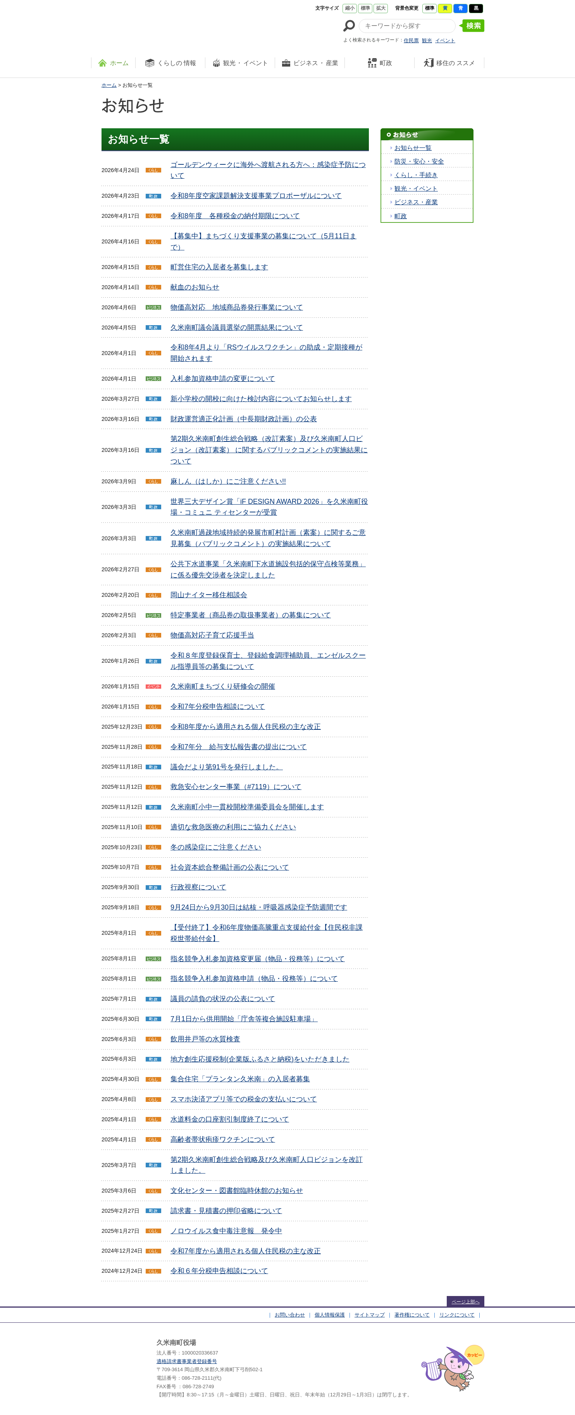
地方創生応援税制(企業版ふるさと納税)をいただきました (259, 1059)
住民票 (411, 40)
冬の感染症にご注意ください (215, 847)
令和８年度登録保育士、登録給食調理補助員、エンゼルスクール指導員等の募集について (268, 660)
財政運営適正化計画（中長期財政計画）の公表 (243, 419)
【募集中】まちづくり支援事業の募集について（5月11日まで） (263, 241)
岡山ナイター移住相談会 (208, 595)
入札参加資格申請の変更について (222, 379)
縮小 (350, 8)
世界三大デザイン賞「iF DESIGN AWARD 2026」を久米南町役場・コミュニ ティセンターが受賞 (269, 507)
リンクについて (457, 1315)
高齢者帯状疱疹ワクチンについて (222, 1139)
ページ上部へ (466, 1302)
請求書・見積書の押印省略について (226, 1211)
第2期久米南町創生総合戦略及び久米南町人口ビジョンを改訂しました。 (266, 1165)
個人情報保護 (330, 1315)
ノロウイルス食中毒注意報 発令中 (226, 1231)
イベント (445, 40)
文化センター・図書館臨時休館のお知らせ (236, 1190)
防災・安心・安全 (419, 161)
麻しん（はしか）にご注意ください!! (228, 481)
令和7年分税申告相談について (217, 706)
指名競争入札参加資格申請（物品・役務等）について (254, 978)
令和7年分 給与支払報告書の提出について (238, 747)
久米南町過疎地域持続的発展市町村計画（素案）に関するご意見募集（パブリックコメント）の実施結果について (268, 538)
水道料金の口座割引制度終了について (229, 1119)
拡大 (381, 8)
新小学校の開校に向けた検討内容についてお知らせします (261, 399)
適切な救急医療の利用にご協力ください (233, 827)
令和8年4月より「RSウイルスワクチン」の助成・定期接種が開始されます (266, 352)
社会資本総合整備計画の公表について (229, 867)
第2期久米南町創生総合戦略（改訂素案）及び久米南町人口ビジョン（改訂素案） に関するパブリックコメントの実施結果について (269, 450)
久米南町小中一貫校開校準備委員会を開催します (247, 807)
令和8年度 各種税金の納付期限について (235, 216)
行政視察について (198, 887)
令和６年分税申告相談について (219, 1271)
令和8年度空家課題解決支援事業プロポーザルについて (256, 196)
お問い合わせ (290, 1315)
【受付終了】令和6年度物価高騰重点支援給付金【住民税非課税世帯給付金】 (266, 933)
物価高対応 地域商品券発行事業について (236, 307)
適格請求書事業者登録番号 (187, 1361)
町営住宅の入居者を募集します (219, 267)
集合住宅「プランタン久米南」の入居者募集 (240, 1079)
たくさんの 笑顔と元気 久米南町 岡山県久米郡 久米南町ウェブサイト (161, 24)
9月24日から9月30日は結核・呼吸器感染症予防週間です (258, 907)
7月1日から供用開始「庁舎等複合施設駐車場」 (244, 1019)
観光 (427, 40)
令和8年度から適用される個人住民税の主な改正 (245, 727)
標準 (365, 8)
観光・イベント (416, 188)
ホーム (109, 85)
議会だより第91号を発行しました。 (226, 767)
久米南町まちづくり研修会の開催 (222, 686)
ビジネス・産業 (416, 202)
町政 (400, 216)
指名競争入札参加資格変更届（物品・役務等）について (257, 959)
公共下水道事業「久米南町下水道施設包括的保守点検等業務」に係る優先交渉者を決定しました (268, 569)
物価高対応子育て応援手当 (212, 635)
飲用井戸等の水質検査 (205, 1039)
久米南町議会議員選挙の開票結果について (236, 327)
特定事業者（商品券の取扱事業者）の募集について (250, 615)
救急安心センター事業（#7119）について (235, 787)
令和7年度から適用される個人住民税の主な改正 (245, 1251)
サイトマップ (370, 1315)
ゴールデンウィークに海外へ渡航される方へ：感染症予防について (268, 170)
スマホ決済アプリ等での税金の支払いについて (243, 1099)
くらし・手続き (416, 175)
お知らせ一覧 (413, 148)
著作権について (412, 1315)
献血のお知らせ (194, 287)
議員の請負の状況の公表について (222, 999)
